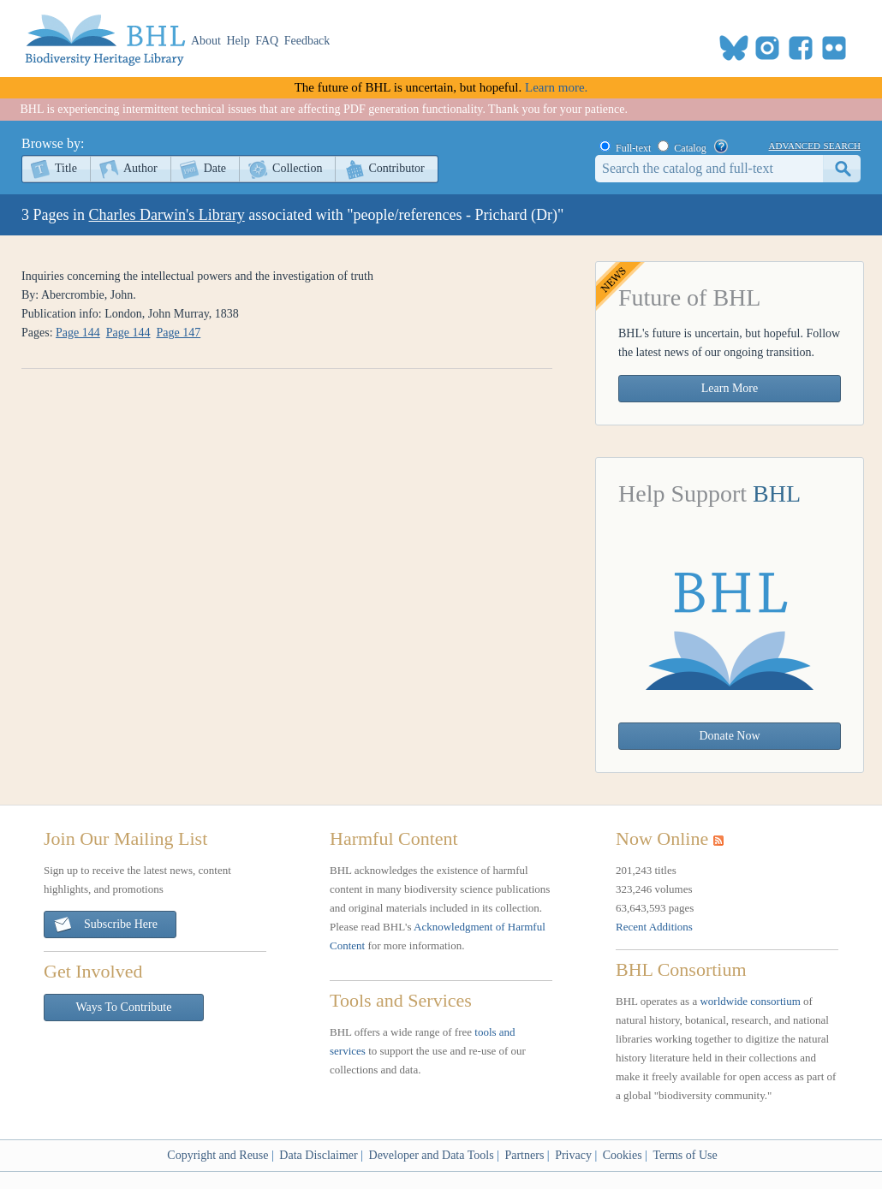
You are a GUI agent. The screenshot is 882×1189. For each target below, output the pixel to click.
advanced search (815, 145)
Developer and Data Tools (431, 1155)
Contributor (396, 168)
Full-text (633, 148)
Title (66, 168)
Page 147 (179, 332)
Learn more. (556, 87)
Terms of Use (685, 1155)
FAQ (266, 40)
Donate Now (729, 735)
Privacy (573, 1155)
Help (238, 40)
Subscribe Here (105, 925)
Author (140, 168)
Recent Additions (654, 926)
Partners (524, 1155)
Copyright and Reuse (217, 1155)
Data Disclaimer (318, 1155)
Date (215, 168)
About (206, 40)
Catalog (690, 148)
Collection (297, 168)
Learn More (729, 388)
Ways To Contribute (124, 1007)
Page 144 (78, 332)
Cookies (622, 1155)
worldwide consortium (750, 1001)
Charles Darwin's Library (167, 214)
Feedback (307, 40)
